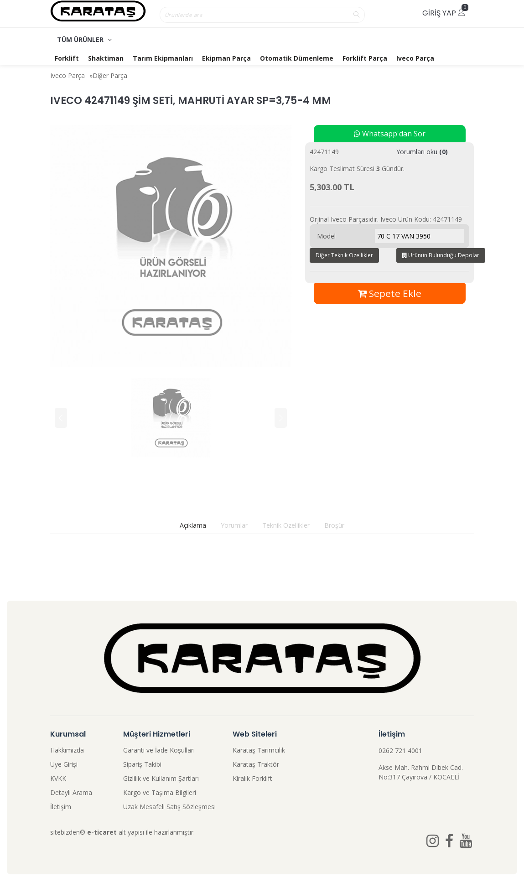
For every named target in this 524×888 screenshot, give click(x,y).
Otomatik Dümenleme (296, 58)
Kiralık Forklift (252, 778)
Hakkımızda (67, 750)
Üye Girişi (64, 764)
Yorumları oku (422, 151)
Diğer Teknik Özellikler (344, 255)
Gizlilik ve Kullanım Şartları (161, 778)
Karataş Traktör (256, 764)
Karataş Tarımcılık (259, 750)
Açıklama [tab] (193, 525)
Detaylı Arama (71, 792)
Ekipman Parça (226, 58)
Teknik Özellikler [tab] (286, 525)
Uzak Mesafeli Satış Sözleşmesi (169, 806)
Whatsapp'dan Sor (389, 134)
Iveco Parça (415, 58)
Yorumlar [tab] (234, 525)
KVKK (58, 778)
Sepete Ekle (389, 293)
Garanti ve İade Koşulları (159, 750)
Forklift (67, 58)
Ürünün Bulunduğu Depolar (440, 255)
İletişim (60, 806)
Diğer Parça (110, 75)
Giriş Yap (443, 13)
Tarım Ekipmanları (163, 58)
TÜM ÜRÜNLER (84, 39)
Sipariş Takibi (142, 764)
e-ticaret (102, 832)
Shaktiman (106, 58)
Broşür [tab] (334, 525)
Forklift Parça (364, 58)
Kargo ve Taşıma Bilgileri (159, 792)
